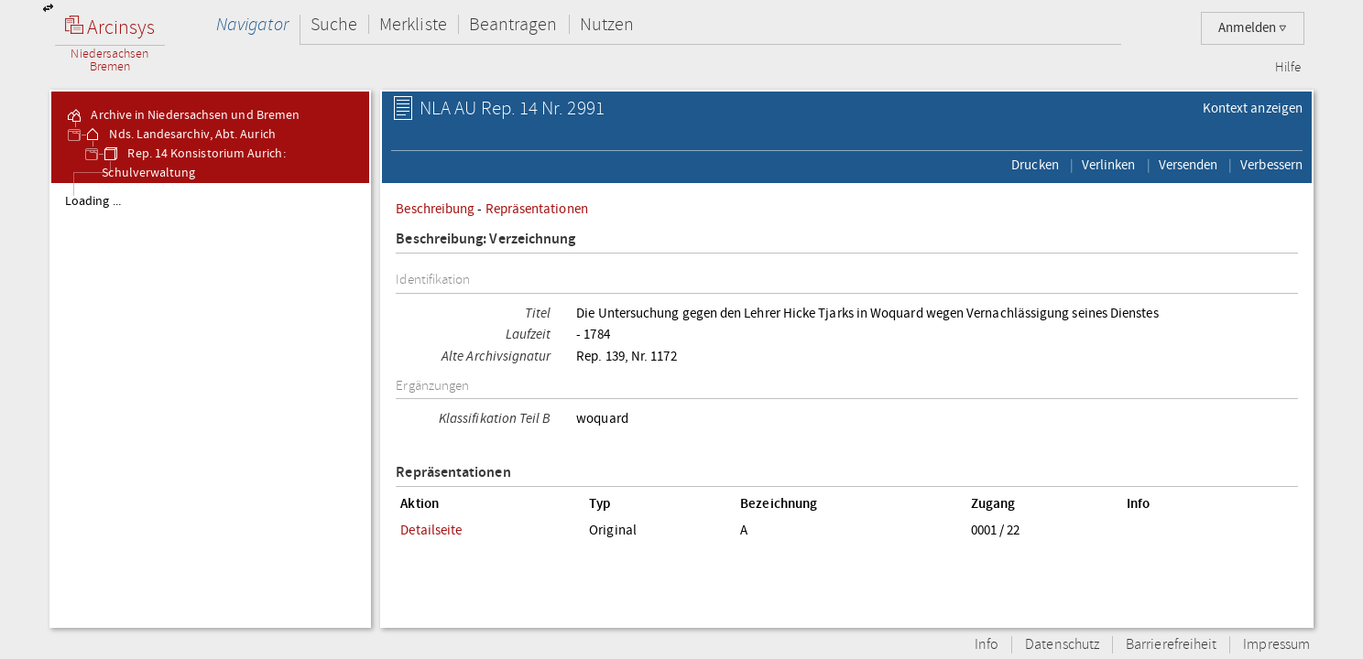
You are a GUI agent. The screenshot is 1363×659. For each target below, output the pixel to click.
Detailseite (431, 530)
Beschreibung (435, 209)
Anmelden (1252, 28)
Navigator (252, 24)
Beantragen (513, 24)
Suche (334, 24)
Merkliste (413, 24)
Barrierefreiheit (1171, 645)
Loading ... (93, 201)
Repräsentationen (536, 209)
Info (986, 645)
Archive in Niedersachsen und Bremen (182, 115)
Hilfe (1288, 67)
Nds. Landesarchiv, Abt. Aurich (179, 134)
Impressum (1276, 645)
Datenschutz (1062, 645)
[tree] (210, 404)
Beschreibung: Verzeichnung (485, 239)
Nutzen (607, 24)
